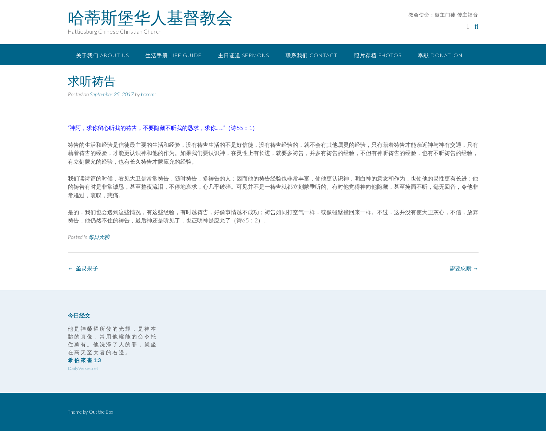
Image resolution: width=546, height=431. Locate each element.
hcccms (149, 94)
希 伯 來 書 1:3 (84, 360)
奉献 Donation (440, 55)
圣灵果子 (83, 268)
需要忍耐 (464, 268)
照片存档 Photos (377, 55)
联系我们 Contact (312, 55)
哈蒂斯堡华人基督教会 (150, 18)
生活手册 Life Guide (173, 55)
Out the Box (101, 412)
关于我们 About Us (102, 55)
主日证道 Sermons (243, 55)
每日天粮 (98, 237)
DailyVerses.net (83, 368)
